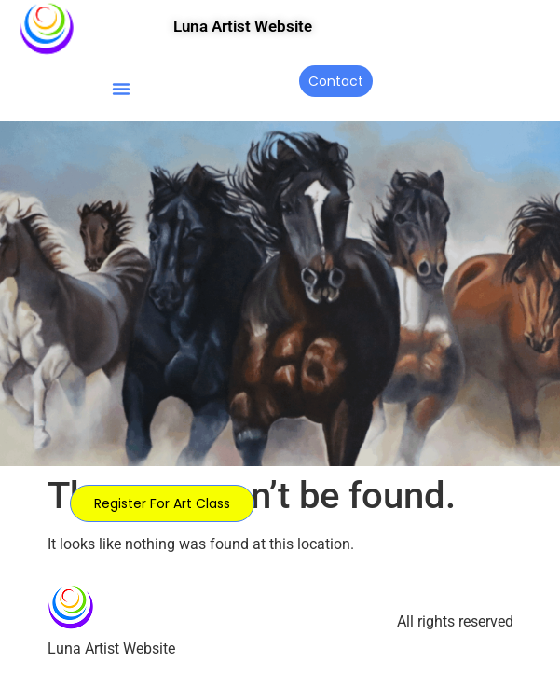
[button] (121, 89)
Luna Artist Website (242, 26)
